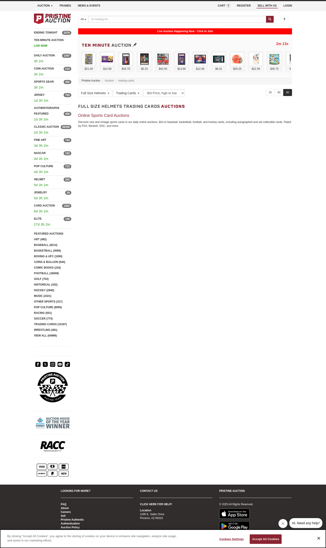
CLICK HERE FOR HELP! (156, 504)
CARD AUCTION (44, 205)
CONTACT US (149, 491)
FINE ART (40, 140)
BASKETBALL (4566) (47, 250)
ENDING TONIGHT (46, 32)
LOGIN (287, 5)
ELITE (38, 218)
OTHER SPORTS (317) (48, 301)
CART (224, 5)
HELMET (39, 179)
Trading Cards (127, 93)
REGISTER (244, 5)
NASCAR (40, 153)
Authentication (70, 523)
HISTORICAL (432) (46, 284)
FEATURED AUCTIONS (48, 233)
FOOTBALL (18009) (46, 273)
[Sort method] (164, 93)
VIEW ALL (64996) (45, 335)
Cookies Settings (231, 539)
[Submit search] (270, 19)
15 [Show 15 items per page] (270, 92)
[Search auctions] (177, 19)
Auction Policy (70, 527)
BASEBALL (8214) (45, 245)
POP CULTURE (43, 166)
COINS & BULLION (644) (49, 262)
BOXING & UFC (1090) (48, 256)
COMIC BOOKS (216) (47, 267)
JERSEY (39, 94)
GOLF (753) (41, 279)
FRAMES (65, 5)
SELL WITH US (267, 5)
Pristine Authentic (72, 519)
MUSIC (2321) (42, 296)
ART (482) (40, 239)
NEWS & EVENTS (89, 5)
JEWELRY (40, 192)
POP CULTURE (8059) (48, 307)
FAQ (63, 504)
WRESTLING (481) (45, 330)
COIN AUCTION (44, 68)
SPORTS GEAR (44, 81)
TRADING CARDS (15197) (50, 324)
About (65, 508)
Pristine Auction (91, 80)
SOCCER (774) (43, 318)
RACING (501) (43, 313)
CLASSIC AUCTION (46, 126)
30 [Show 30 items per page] (278, 92)
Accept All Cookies (265, 539)
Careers (66, 512)
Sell (63, 515)
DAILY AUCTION (44, 55)
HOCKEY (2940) (44, 290)
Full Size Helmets (95, 93)
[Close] (319, 538)
